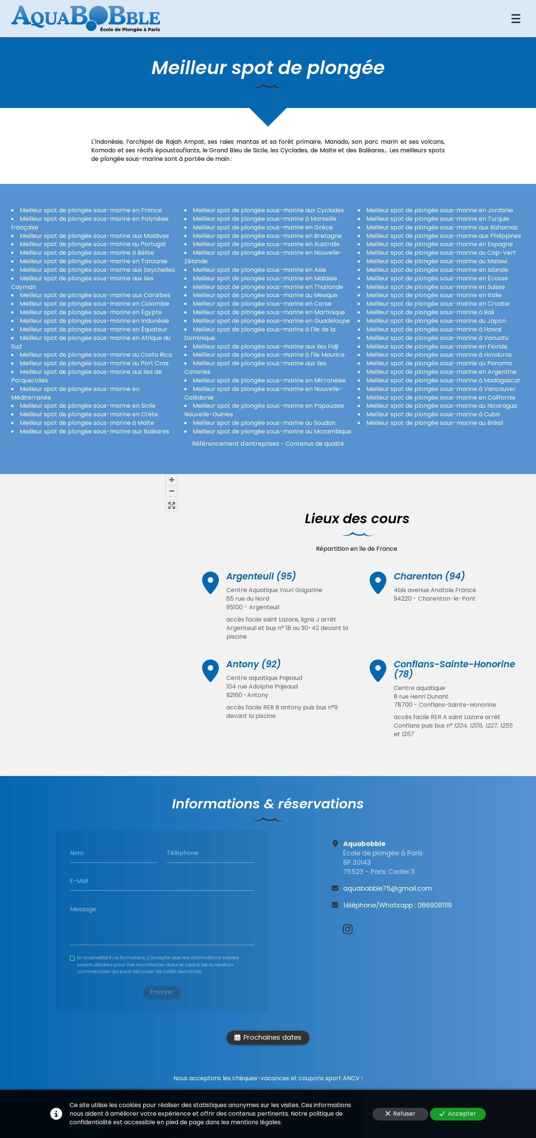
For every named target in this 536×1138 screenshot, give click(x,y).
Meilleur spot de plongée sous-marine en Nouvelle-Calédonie (263, 392)
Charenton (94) (429, 589)
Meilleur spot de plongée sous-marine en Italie (434, 295)
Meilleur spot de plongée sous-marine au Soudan (264, 423)
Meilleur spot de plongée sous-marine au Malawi (436, 261)
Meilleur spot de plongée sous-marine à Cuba (433, 414)
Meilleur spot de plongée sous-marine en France (91, 210)
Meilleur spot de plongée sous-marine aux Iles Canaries (255, 367)
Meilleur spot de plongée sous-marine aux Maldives (94, 235)
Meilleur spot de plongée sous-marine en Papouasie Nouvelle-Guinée (264, 410)
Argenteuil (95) (261, 578)
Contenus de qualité (314, 443)
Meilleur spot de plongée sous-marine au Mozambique (272, 431)
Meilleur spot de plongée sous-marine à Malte (87, 423)
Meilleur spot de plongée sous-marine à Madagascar (443, 380)
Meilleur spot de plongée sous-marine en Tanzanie (94, 261)
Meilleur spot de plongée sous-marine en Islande (437, 269)
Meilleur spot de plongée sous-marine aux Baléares (94, 431)
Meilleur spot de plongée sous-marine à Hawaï (434, 329)
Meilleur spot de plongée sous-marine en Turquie (437, 218)
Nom (77, 853)
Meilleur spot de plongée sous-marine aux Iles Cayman (82, 282)
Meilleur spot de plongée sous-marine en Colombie (94, 303)
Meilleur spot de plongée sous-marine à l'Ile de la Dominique (259, 333)
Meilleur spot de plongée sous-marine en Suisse (435, 286)
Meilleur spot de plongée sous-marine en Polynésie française (90, 222)
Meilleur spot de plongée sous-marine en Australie (266, 244)
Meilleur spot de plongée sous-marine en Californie (441, 397)
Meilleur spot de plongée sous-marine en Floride (436, 346)
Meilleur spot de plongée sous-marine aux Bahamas (442, 227)
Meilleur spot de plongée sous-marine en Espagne (439, 244)
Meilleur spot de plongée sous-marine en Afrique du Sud (90, 341)
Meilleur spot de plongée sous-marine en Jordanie (439, 210)
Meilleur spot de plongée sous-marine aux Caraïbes (95, 295)
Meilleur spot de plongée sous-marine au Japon (436, 321)
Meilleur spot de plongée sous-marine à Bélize (87, 252)
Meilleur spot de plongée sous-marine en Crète (89, 414)
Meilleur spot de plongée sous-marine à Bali (430, 312)
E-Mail (79, 881)
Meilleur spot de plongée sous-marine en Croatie (438, 303)
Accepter (458, 1113)
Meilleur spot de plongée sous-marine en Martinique (269, 312)
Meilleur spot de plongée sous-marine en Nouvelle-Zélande (263, 257)
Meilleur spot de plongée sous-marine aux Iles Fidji (265, 346)
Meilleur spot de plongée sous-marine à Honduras (439, 354)
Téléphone (182, 853)
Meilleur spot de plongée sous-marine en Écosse (437, 278)
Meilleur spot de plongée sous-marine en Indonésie (94, 321)
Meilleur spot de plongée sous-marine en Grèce (263, 227)
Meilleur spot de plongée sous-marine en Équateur (94, 329)
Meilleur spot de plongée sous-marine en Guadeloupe (271, 321)
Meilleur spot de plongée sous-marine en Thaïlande (268, 286)
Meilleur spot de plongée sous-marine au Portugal (93, 244)
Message (83, 909)
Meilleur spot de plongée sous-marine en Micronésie (269, 380)
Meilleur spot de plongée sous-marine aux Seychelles (97, 269)
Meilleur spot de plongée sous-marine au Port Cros (94, 363)
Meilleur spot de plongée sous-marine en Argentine (441, 372)
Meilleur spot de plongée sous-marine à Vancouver (441, 388)
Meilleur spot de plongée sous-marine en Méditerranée (75, 392)
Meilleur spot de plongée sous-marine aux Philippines (443, 235)
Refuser (400, 1113)
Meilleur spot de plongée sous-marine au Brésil (434, 423)
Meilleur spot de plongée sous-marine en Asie (259, 269)
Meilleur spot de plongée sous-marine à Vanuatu (437, 337)
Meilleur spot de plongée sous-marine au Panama (439, 363)
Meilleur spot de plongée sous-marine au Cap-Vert (441, 252)
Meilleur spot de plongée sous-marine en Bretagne (267, 235)
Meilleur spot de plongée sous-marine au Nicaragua (441, 405)
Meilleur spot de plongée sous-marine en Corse (262, 303)
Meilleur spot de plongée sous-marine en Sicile (88, 405)
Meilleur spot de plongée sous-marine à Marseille (264, 218)
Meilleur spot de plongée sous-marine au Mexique (265, 295)
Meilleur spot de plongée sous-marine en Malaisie (265, 278)
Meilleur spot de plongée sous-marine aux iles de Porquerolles (86, 376)
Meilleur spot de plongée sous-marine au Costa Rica (96, 354)
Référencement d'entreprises (235, 443)
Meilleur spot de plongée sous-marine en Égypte (91, 312)
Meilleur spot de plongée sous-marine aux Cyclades (268, 210)
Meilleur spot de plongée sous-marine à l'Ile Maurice (269, 354)
